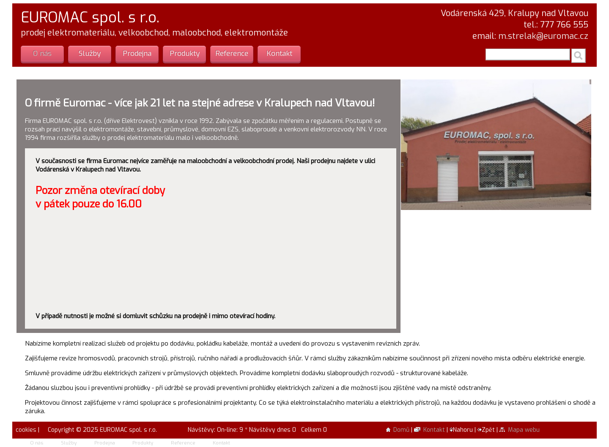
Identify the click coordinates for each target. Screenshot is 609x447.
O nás (42, 53)
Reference (231, 53)
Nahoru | (463, 430)
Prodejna (137, 53)
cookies (25, 430)
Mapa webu (519, 430)
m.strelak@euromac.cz (543, 36)
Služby (90, 53)
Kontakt (279, 53)
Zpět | (488, 430)
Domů (397, 430)
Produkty (185, 53)
